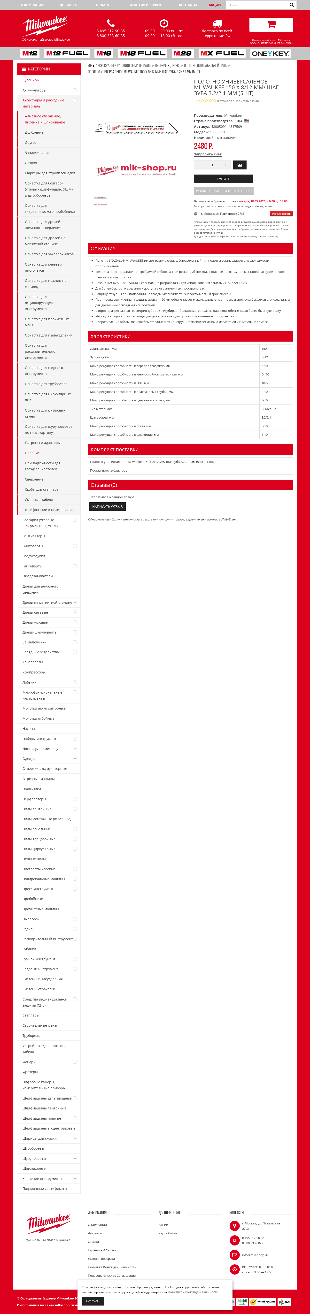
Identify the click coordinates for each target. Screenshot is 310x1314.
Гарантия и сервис (145, 5)
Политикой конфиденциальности (193, 1292)
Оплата (102, 5)
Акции (215, 5)
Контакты (188, 5)
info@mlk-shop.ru (255, 1255)
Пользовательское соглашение (112, 1275)
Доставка (68, 5)
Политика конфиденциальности (112, 1267)
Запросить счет (208, 154)
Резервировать (281, 213)
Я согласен (93, 1301)
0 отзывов (224, 101)
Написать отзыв (246, 101)
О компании (32, 5)
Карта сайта (168, 1233)
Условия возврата (101, 1258)
